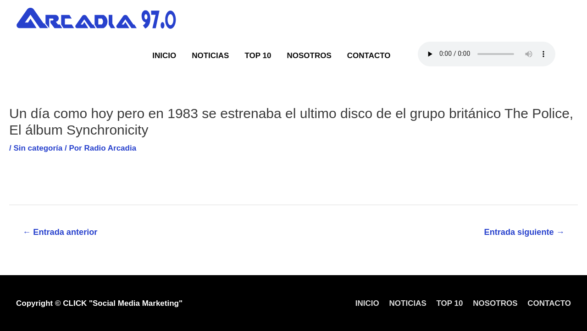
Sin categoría (37, 148)
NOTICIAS (210, 55)
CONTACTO (369, 55)
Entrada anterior (59, 232)
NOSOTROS (309, 55)
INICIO (164, 55)
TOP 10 (257, 55)
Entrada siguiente (524, 232)
